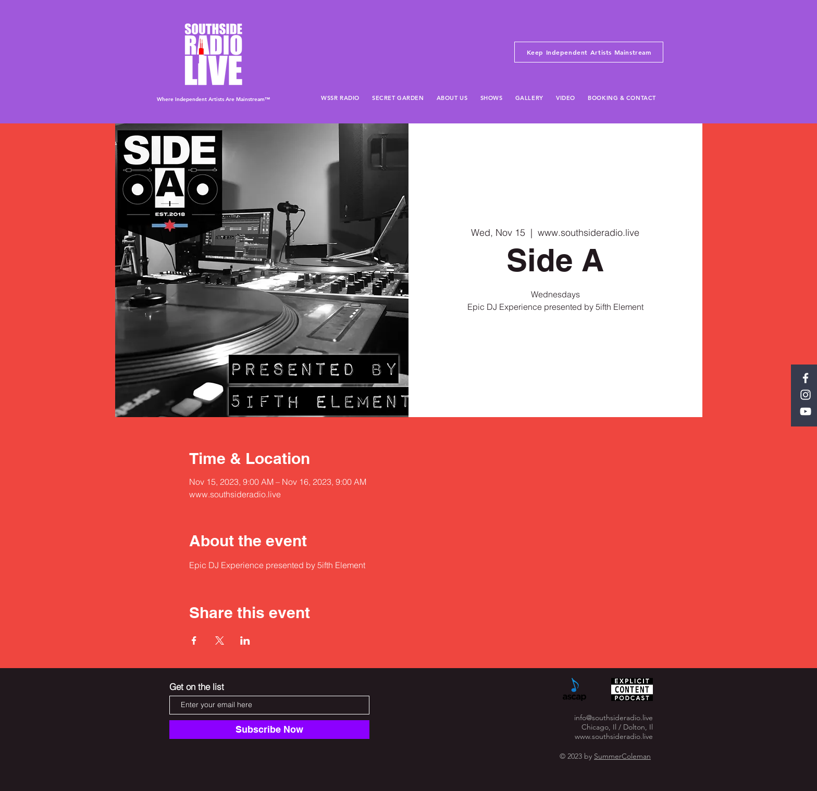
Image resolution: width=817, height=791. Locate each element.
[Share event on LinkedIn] (245, 640)
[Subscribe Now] (269, 729)
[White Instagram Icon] (805, 394)
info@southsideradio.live (613, 717)
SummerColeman (622, 756)
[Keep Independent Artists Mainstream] (588, 52)
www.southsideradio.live (614, 736)
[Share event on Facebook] (194, 640)
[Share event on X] (220, 640)
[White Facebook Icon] (805, 378)
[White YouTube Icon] (805, 411)
